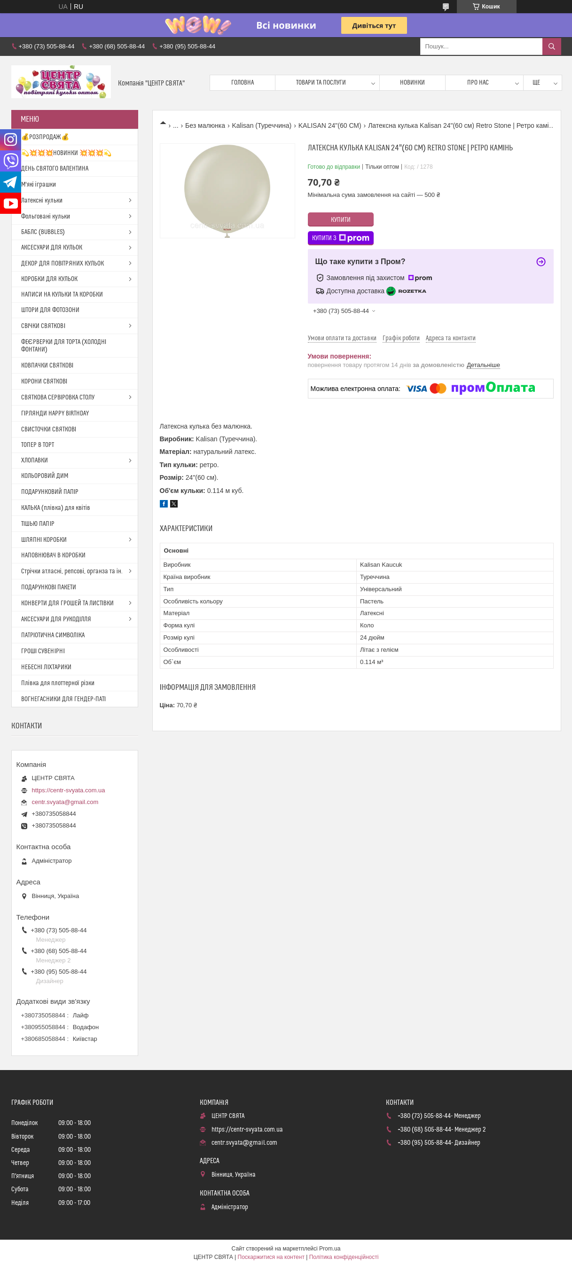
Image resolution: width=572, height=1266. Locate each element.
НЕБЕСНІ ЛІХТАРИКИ (46, 667)
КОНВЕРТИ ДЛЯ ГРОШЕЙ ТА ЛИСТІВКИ (67, 603)
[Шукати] (551, 46)
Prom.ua (329, 1248)
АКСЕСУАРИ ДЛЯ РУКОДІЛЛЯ (56, 619)
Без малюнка (205, 125)
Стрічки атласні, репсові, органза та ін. (72, 571)
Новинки (412, 82)
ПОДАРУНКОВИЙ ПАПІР (50, 492)
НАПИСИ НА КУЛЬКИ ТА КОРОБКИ (62, 294)
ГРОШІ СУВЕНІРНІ (43, 651)
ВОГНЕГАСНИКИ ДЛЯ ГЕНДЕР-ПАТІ (63, 699)
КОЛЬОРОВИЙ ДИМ (44, 476)
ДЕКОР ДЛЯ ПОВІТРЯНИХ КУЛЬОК (62, 263)
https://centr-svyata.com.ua (68, 790)
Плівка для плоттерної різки (57, 683)
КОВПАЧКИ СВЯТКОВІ (47, 365)
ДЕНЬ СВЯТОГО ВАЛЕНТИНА (54, 168)
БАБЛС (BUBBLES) (43, 232)
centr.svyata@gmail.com (65, 801)
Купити (341, 220)
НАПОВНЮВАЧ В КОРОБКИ (53, 555)
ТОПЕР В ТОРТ (37, 445)
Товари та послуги (321, 82)
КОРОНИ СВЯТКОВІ (44, 381)
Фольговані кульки (45, 216)
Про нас (478, 82)
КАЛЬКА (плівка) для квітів (55, 508)
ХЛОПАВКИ (34, 460)
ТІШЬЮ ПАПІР (38, 524)
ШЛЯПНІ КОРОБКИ (44, 540)
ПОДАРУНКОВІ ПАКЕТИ (49, 587)
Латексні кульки (42, 200)
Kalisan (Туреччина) (262, 125)
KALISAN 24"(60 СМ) (329, 125)
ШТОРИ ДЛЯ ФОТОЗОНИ (50, 310)
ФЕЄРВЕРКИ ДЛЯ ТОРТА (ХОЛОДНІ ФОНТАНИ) (64, 345)
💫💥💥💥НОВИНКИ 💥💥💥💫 (66, 153)
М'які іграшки (38, 184)
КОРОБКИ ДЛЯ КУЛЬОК (49, 279)
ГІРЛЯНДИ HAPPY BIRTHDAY (55, 413)
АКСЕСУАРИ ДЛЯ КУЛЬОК (51, 247)
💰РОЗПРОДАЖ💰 (45, 137)
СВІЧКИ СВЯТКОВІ (43, 326)
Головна (242, 82)
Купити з (340, 238)
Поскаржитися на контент (271, 1257)
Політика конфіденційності (344, 1257)
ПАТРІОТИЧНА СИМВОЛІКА (53, 635)
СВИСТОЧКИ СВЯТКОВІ (49, 429)
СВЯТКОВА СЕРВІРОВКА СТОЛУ (58, 397)
